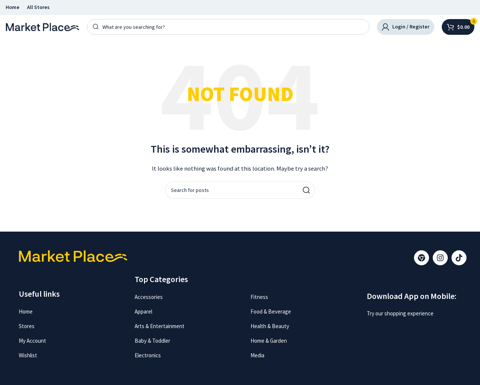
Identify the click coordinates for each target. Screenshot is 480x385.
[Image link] (391, 328)
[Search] (228, 27)
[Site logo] (43, 26)
